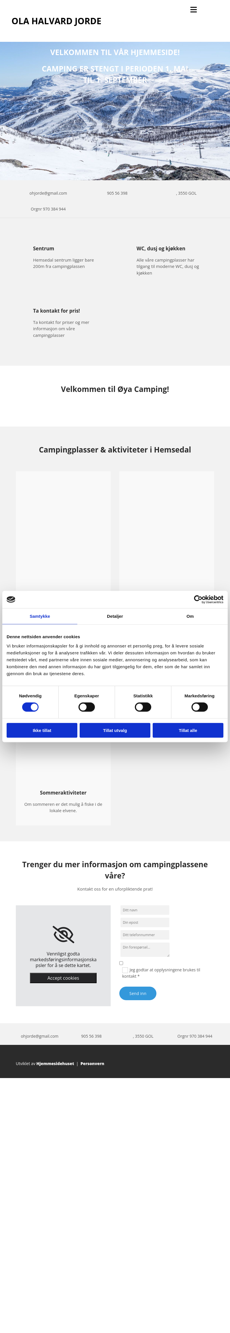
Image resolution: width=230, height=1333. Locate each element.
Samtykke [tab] (40, 616)
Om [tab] (190, 616)
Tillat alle (188, 730)
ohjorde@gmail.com (48, 193)
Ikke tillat (42, 730)
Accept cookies (63, 978)
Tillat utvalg (115, 730)
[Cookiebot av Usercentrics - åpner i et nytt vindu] (198, 599)
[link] (63, 934)
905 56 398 (117, 193)
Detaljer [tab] (115, 616)
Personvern (92, 1063)
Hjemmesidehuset (55, 1063)
